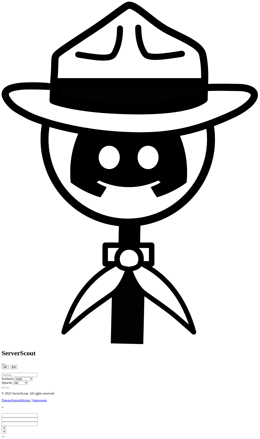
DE (5, 367)
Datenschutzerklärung (16, 400)
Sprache (7, 382)
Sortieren (8, 379)
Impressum (39, 400)
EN (14, 367)
